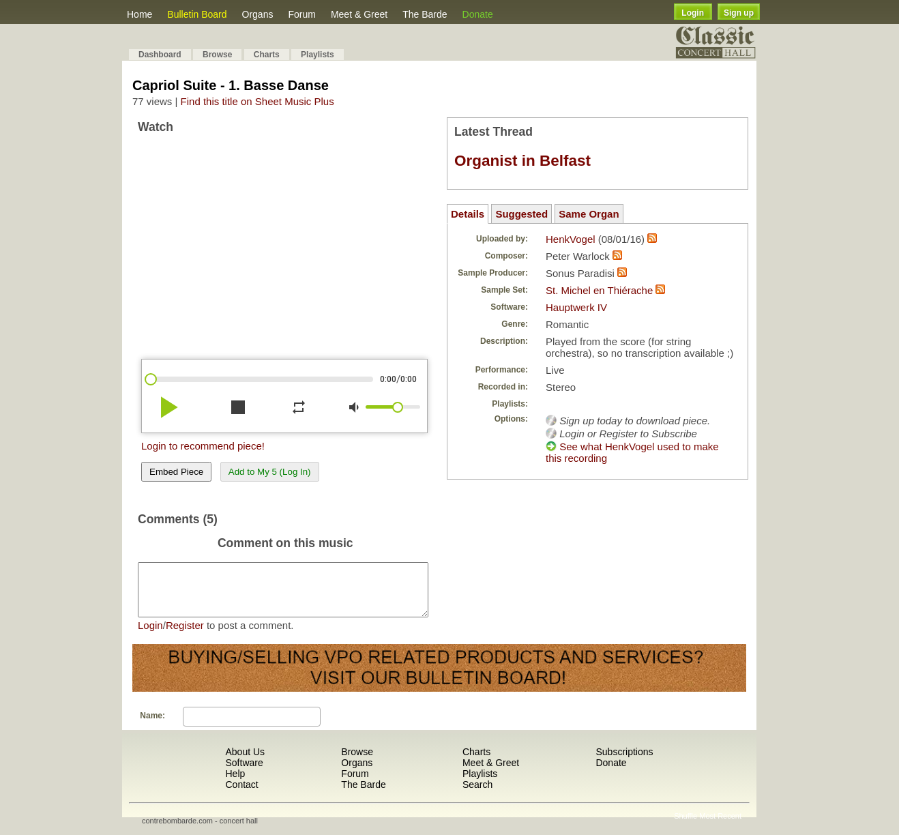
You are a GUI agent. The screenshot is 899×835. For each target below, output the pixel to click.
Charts (267, 54)
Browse (217, 54)
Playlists (317, 54)
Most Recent (720, 826)
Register (185, 635)
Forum (301, 14)
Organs (258, 14)
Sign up (739, 13)
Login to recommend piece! (203, 446)
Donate (477, 14)
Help (235, 783)
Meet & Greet (359, 14)
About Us (245, 762)
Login (692, 13)
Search (477, 794)
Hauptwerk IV (576, 307)
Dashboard (159, 54)
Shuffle (685, 826)
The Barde (424, 14)
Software (244, 772)
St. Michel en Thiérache (599, 290)
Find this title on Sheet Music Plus (257, 101)
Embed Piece (176, 472)
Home (139, 14)
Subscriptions (624, 762)
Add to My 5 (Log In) (270, 472)
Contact (241, 794)
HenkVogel (570, 239)
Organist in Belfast (522, 160)
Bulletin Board (196, 14)
